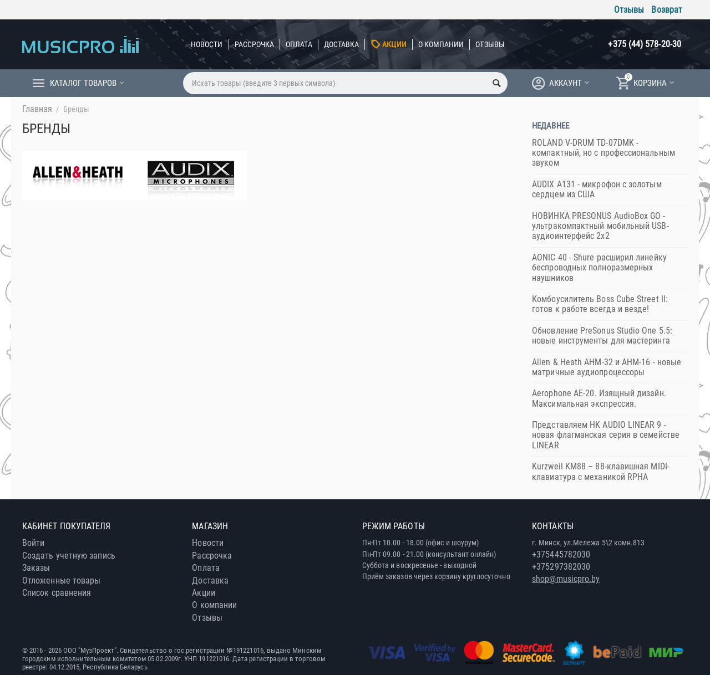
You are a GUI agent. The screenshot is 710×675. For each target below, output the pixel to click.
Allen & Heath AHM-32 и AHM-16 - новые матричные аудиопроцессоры (606, 367)
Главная (37, 109)
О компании (441, 44)
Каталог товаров (83, 83)
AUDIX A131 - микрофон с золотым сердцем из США (596, 189)
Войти (33, 543)
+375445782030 (561, 554)
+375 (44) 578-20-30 (644, 44)
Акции (394, 44)
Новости (207, 44)
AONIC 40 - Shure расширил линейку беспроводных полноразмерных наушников (599, 267)
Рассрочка (255, 44)
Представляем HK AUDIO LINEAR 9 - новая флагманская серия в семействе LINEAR (605, 435)
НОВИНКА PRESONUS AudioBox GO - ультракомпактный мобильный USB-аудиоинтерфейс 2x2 (600, 226)
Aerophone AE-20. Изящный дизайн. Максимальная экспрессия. (599, 398)
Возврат (666, 9)
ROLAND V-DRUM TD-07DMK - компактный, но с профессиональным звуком (603, 152)
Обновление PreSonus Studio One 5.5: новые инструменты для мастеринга (602, 335)
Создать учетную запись (68, 555)
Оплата (299, 44)
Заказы (36, 567)
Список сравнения (56, 592)
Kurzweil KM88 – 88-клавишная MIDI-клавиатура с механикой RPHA (601, 471)
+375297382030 (561, 566)
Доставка (341, 44)
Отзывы (629, 9)
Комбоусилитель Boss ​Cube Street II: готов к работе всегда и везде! (600, 304)
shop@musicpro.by (566, 579)
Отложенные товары (61, 580)
